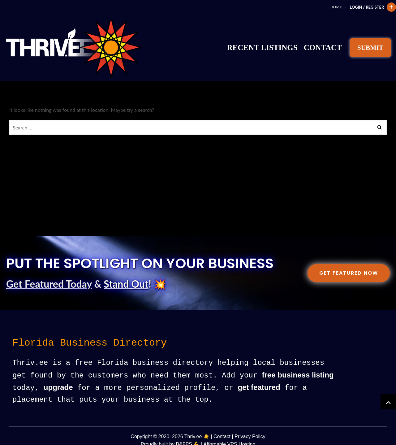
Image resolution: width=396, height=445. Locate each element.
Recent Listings (262, 43)
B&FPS (184, 434)
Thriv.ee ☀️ (196, 427)
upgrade (58, 378)
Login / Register (366, 7)
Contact (323, 43)
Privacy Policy (250, 427)
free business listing (298, 366)
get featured (259, 378)
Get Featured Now (348, 264)
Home (336, 7)
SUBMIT (370, 43)
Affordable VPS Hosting (230, 434)
